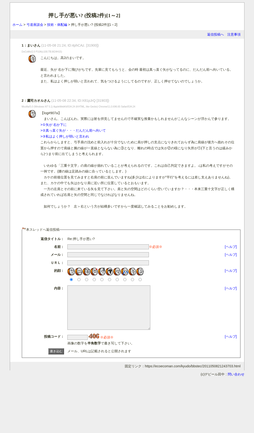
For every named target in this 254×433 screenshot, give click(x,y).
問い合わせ (236, 383)
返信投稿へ (215, 34)
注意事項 (234, 34)
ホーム (17, 25)
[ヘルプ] (231, 247)
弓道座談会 (35, 25)
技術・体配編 (57, 25)
